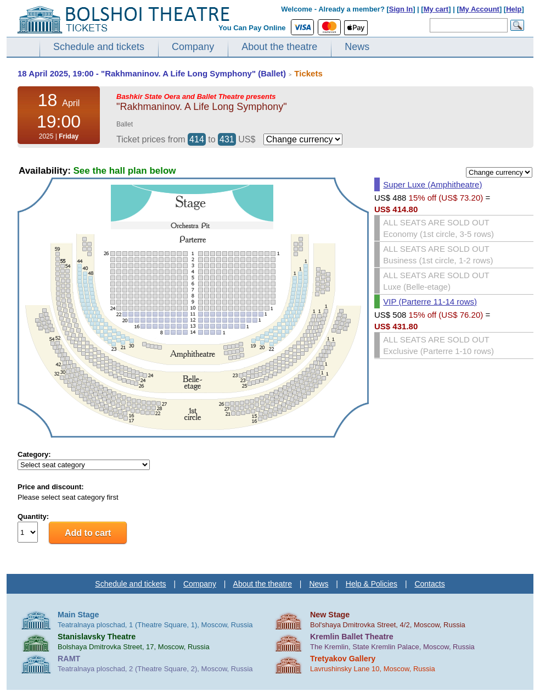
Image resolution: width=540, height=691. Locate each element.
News (357, 46)
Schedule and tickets (98, 46)
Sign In (401, 9)
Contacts (429, 583)
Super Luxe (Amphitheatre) (432, 184)
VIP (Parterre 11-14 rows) (430, 301)
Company (193, 46)
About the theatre (279, 46)
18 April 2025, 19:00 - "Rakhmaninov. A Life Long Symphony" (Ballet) (152, 73)
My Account (479, 9)
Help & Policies (371, 583)
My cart (436, 9)
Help (513, 9)
